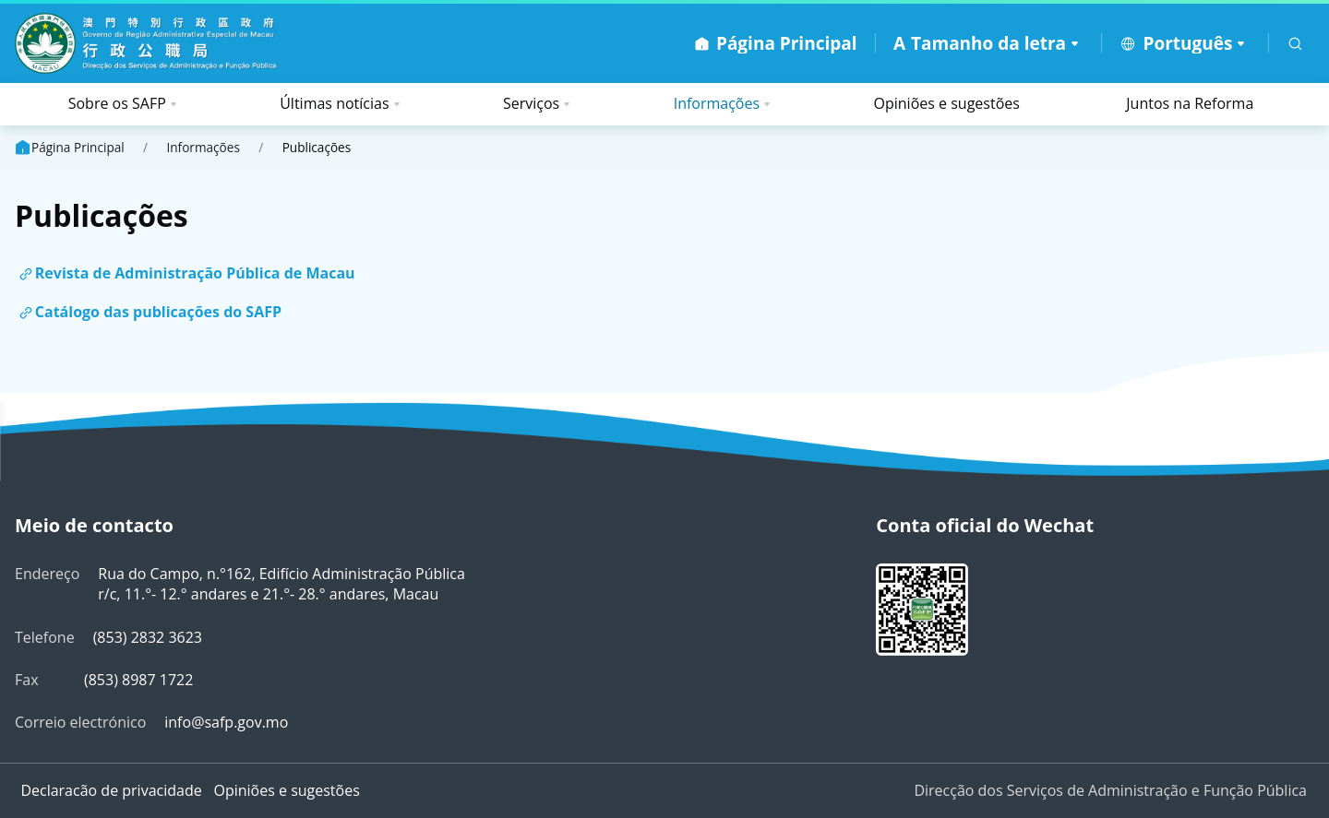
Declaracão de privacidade (110, 790)
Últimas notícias (334, 103)
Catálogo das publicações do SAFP (158, 312)
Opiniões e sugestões (947, 103)
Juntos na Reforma (1189, 103)
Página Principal (69, 147)
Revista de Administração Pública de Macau (195, 273)
